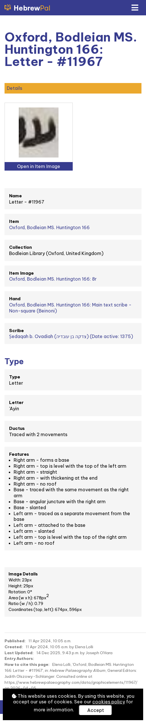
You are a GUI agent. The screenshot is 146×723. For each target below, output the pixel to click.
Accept (95, 710)
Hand (14, 298)
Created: (14, 646)
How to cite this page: (27, 664)
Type (14, 377)
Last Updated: (19, 652)
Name (15, 195)
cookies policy (108, 702)
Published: (15, 640)
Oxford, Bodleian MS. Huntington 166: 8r (53, 279)
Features (19, 454)
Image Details (23, 574)
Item (14, 221)
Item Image (21, 273)
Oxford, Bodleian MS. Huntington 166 (49, 227)
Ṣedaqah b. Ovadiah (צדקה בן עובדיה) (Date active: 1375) (71, 336)
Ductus (17, 428)
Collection (20, 247)
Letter (16, 402)
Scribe (16, 330)
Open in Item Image (38, 166)
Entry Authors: (19, 658)
